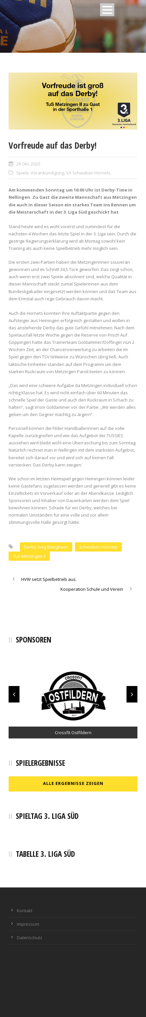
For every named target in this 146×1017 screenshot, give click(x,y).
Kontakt (24, 910)
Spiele (22, 173)
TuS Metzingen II (29, 556)
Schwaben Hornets (98, 547)
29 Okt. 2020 (28, 164)
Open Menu (107, 9)
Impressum (28, 924)
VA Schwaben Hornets (88, 173)
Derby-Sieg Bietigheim (46, 547)
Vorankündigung (47, 173)
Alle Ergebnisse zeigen (73, 783)
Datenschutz (29, 938)
